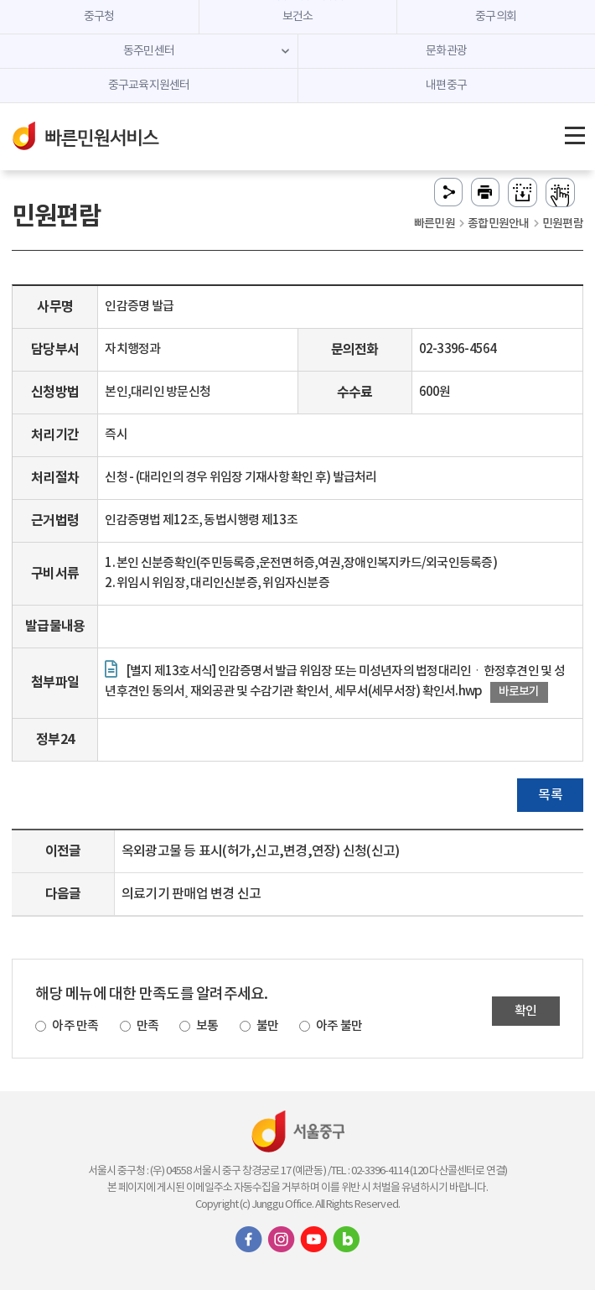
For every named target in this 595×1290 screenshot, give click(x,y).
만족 (148, 1026)
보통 (207, 1026)
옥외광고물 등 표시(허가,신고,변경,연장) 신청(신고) (261, 851)
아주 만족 (75, 1026)
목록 (550, 795)
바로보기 (519, 691)
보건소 (297, 16)
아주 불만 (339, 1026)
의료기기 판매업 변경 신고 (191, 894)
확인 (526, 1011)
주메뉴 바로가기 (298, 0)
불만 (267, 1026)
